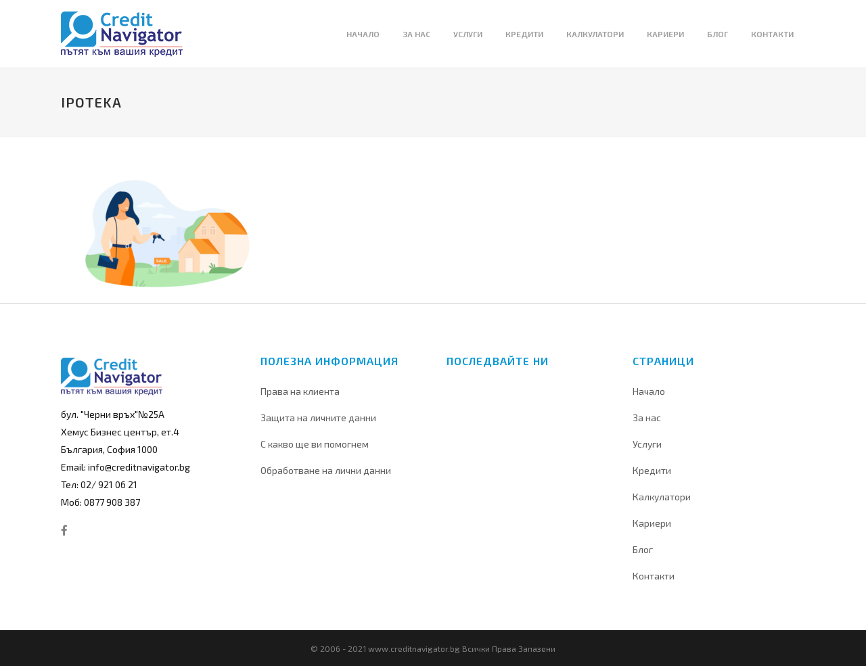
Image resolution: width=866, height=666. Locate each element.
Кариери (652, 523)
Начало (649, 391)
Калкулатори (662, 496)
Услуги (647, 444)
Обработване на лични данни (325, 470)
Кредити (652, 470)
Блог (643, 549)
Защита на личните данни (318, 417)
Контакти (654, 575)
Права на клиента (300, 391)
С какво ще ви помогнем (314, 444)
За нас (647, 417)
